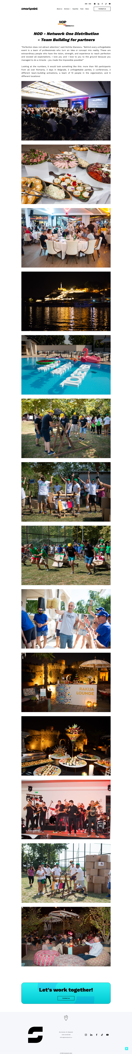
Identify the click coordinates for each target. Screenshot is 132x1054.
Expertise (75, 9)
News (87, 9)
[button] (67, 9)
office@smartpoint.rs (66, 1037)
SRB (86, 3)
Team (81, 9)
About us (59, 9)
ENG (90, 3)
